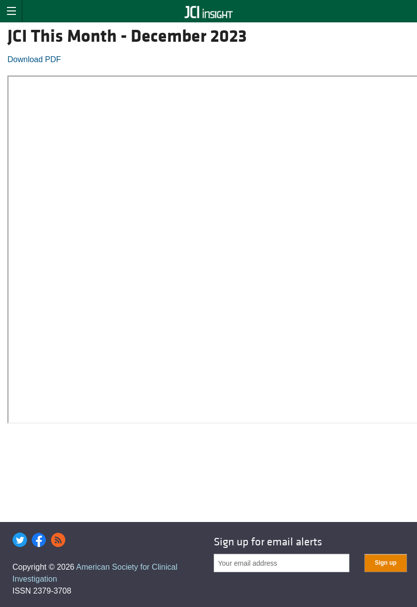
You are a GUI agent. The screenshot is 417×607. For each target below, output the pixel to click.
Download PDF (34, 59)
